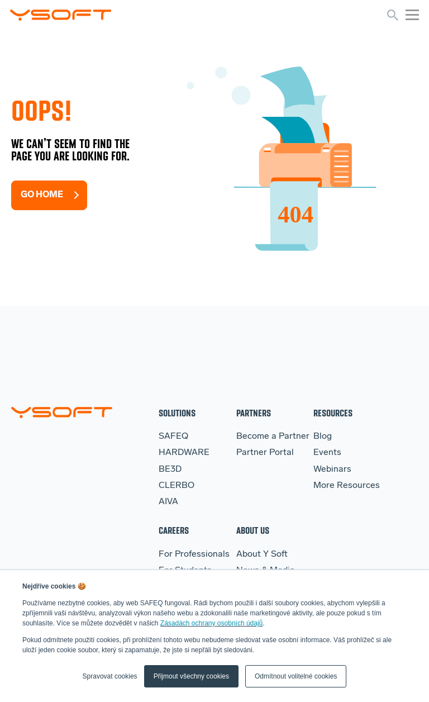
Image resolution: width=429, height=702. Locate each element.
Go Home (42, 195)
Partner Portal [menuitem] (265, 452)
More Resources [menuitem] (346, 485)
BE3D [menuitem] (170, 469)
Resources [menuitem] (332, 413)
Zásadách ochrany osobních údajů (211, 623)
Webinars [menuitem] (332, 469)
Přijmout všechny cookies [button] (191, 676)
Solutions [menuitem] (177, 413)
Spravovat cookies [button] (110, 676)
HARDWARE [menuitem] (184, 452)
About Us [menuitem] (252, 530)
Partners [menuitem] (253, 413)
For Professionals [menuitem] (194, 554)
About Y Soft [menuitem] (262, 554)
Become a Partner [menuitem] (272, 436)
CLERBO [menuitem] (176, 485)
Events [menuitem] (327, 452)
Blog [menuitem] (322, 436)
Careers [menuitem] (174, 530)
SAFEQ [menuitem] (173, 436)
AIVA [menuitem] (168, 501)
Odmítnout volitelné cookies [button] (296, 676)
